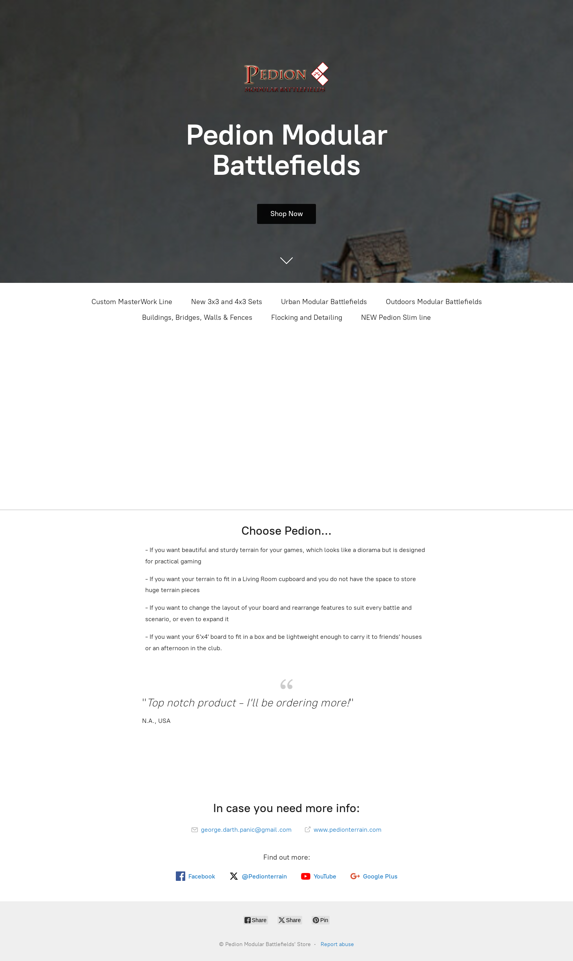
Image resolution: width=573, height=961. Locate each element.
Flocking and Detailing (306, 317)
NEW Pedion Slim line (396, 317)
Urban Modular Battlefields (324, 301)
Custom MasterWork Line (131, 301)
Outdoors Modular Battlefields (434, 301)
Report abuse (337, 944)
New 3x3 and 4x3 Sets (226, 301)
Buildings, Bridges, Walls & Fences (197, 317)
